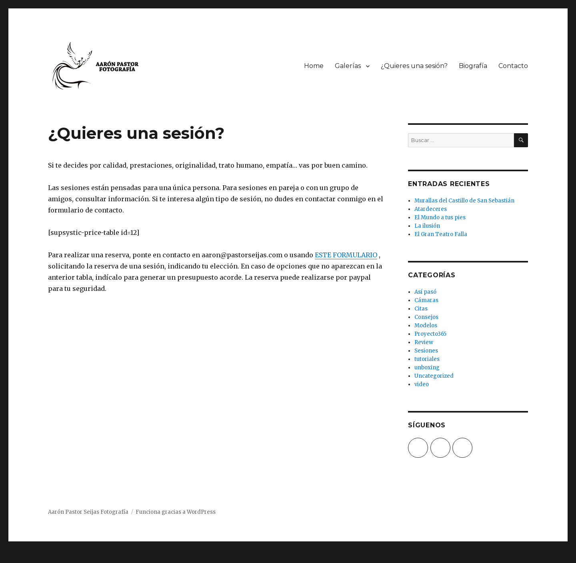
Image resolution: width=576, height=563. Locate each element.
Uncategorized (434, 376)
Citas (421, 308)
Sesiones (426, 350)
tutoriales (427, 359)
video (421, 384)
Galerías (348, 66)
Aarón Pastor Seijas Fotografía (88, 512)
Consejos (426, 317)
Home (314, 66)
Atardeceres (430, 209)
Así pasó (425, 292)
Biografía (473, 66)
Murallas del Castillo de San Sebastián (464, 200)
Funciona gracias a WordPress (176, 512)
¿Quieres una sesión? (414, 66)
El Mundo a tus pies (440, 217)
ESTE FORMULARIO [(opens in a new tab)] (346, 255)
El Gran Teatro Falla (440, 234)
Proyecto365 (430, 334)
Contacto (513, 66)
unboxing (427, 367)
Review (423, 342)
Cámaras (426, 300)
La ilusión (427, 225)
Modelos (425, 325)
